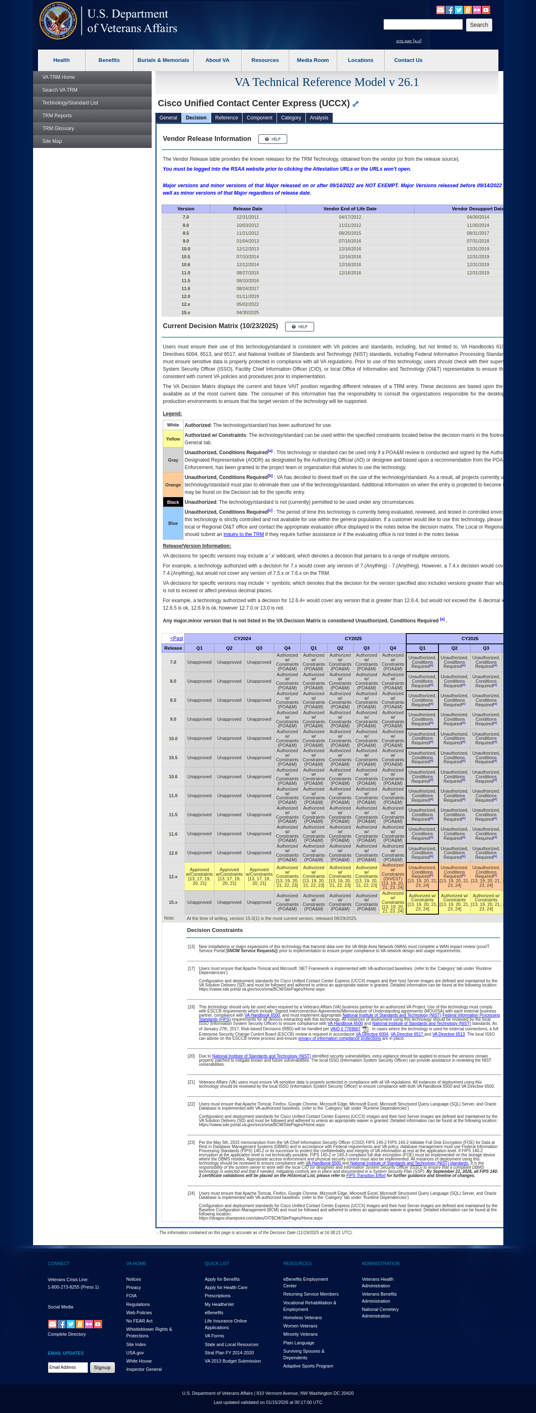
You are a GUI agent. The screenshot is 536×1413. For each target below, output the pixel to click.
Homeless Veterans (302, 1317)
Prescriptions (218, 1295)
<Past (176, 638)
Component (259, 118)
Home (59, 77)
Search (60, 90)
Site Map (52, 141)
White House (139, 1360)
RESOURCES (297, 1263)
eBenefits (214, 1312)
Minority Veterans (300, 1334)
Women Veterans (300, 1325)
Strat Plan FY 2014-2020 (229, 1352)
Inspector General (144, 1369)
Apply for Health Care (226, 1287)
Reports (57, 116)
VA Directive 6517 (407, 1034)
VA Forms (214, 1335)
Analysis (319, 118)
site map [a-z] (409, 40)
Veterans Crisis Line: (68, 1279)
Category (291, 118)
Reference (226, 118)
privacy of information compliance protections (339, 1038)
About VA (217, 60)
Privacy (133, 1287)
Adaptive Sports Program (308, 1365)
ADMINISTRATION (381, 1263)
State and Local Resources (232, 1344)
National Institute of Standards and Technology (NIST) (392, 1015)
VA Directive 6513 (448, 1034)
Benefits (109, 60)
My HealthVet (219, 1304)
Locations (360, 60)
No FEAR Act (139, 1320)
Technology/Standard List (70, 103)
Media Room (313, 60)
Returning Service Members (311, 1293)
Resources (265, 60)
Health (61, 60)
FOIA (131, 1295)
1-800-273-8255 (64, 1286)
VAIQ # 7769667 (345, 1029)
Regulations (138, 1304)
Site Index (136, 1344)
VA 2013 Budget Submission (233, 1360)
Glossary (58, 128)
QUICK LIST (217, 1263)
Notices (133, 1279)
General (168, 118)
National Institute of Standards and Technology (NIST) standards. (409, 1163)
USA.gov (135, 1352)
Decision (196, 118)
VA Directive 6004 (372, 1034)
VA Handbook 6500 (262, 1015)
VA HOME (136, 1263)
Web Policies (139, 1312)
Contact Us (408, 60)
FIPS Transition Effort (366, 1175)
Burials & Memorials (163, 60)
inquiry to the (244, 534)
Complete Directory (67, 1334)
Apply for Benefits (222, 1279)
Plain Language (298, 1342)
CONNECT (59, 1263)
